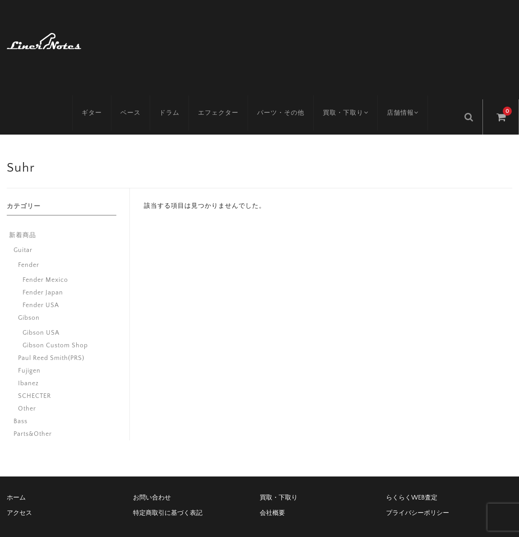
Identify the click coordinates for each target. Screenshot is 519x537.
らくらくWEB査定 (411, 477)
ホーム (16, 477)
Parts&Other (33, 414)
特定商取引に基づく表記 (167, 493)
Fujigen (29, 351)
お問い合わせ (152, 477)
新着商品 (22, 215)
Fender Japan (43, 272)
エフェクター (224, 97)
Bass (21, 401)
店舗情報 (413, 97)
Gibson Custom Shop (55, 325)
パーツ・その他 (287, 97)
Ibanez (28, 363)
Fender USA (41, 285)
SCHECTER (34, 376)
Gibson (29, 298)
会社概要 (272, 493)
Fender (28, 245)
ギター (98, 97)
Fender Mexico (45, 260)
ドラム (175, 97)
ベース (137, 97)
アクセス (19, 493)
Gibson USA (41, 313)
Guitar (23, 230)
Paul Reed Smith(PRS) (51, 338)
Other (27, 388)
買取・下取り (353, 97)
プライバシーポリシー (417, 493)
